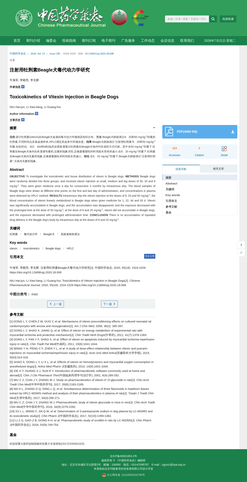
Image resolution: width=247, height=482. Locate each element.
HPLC (70, 248)
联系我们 (187, 41)
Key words (173, 195)
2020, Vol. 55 (38, 53)
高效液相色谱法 (70, 234)
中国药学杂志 (18, 53)
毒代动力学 (30, 234)
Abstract (171, 183)
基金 (168, 212)
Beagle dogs (53, 248)
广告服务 (128, 41)
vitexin (13, 248)
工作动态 (148, 41)
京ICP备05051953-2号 (123, 456)
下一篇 (109, 304)
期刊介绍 (33, 41)
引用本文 (171, 200)
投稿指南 (69, 41)
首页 (17, 41)
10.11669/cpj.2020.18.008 (99, 53)
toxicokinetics (31, 248)
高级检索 (228, 18)
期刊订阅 (89, 41)
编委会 (51, 41)
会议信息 (167, 41)
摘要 (168, 177)
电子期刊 (108, 41)
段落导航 (181, 169)
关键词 (170, 189)
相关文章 (218, 168)
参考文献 (171, 206)
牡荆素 (14, 234)
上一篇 (55, 304)
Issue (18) (55, 53)
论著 (12, 60)
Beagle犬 (49, 234)
